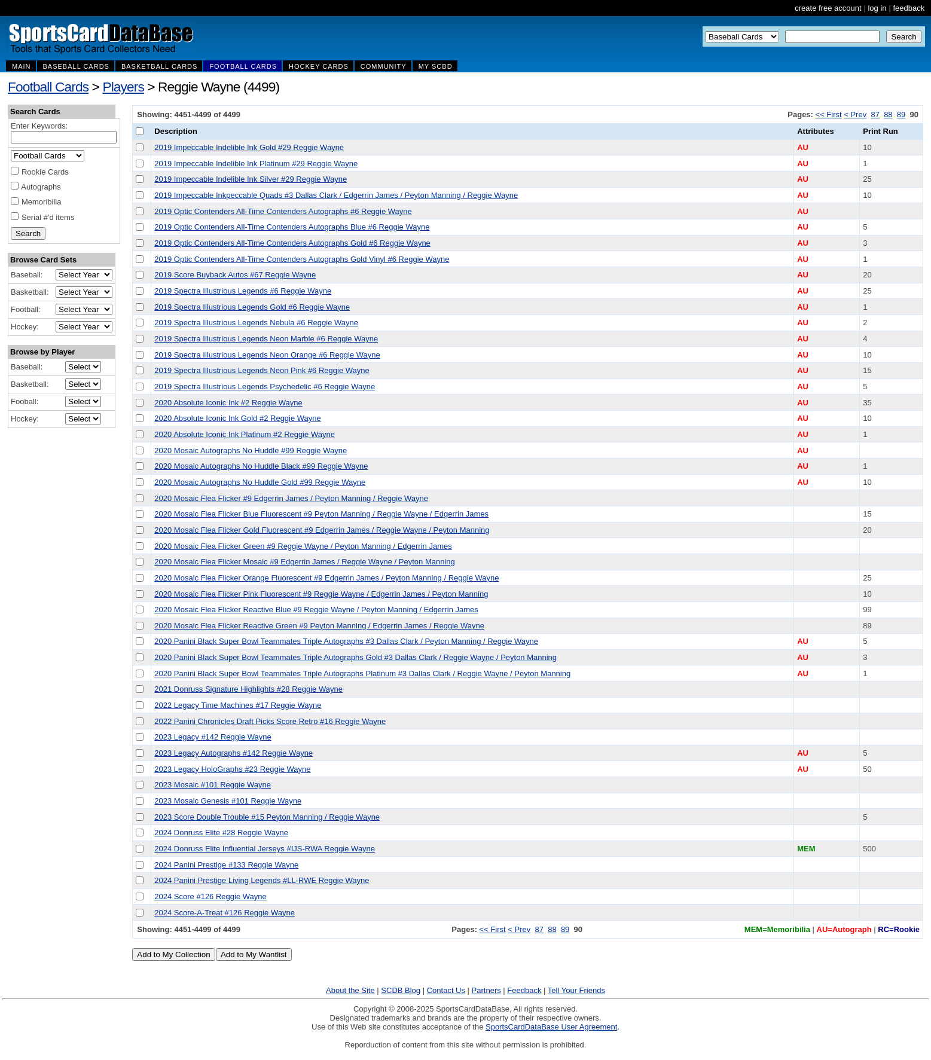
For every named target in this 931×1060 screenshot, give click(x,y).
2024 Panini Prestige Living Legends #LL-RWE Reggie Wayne (261, 880)
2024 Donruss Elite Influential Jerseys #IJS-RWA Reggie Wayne (264, 848)
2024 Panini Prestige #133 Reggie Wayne (226, 864)
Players (123, 86)
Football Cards (48, 86)
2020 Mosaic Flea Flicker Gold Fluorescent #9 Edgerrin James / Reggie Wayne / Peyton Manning (321, 530)
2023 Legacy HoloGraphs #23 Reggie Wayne (232, 769)
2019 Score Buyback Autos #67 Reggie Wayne (235, 274)
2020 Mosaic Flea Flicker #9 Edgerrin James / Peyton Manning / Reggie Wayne (291, 498)
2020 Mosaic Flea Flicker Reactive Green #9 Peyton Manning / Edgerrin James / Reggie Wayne (319, 625)
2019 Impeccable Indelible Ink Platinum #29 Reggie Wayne (256, 163)
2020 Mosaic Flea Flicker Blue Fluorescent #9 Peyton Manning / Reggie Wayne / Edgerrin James (321, 513)
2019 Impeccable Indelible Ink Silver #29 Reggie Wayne (250, 179)
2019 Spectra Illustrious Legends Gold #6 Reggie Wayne (252, 307)
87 (875, 114)
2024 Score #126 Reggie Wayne (210, 896)
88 (888, 114)
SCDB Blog (400, 990)
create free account (828, 8)
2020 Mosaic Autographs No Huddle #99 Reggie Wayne (250, 450)
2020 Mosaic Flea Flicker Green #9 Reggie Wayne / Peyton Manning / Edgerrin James (302, 546)
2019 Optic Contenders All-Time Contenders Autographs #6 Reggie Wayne (282, 211)
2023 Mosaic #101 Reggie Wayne (212, 784)
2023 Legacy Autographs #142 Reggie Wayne (233, 753)
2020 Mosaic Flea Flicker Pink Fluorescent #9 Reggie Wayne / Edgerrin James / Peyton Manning (321, 593)
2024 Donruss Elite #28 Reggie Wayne (221, 832)
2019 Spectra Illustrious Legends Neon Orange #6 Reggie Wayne (267, 354)
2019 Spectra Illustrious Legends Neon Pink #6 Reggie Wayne (261, 370)
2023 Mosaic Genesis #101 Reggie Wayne (227, 800)
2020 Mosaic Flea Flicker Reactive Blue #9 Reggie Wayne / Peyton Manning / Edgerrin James (316, 609)
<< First (829, 114)
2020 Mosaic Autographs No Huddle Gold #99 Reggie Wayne (259, 482)
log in (877, 8)
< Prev (855, 114)
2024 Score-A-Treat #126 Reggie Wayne (224, 912)
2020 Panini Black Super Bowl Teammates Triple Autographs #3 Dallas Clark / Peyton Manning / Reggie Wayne (346, 641)
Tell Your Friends (576, 990)
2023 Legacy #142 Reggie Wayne (212, 736)
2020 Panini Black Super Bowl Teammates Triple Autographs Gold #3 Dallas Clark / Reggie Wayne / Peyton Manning (355, 657)
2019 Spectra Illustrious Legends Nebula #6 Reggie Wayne (256, 322)
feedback (908, 8)
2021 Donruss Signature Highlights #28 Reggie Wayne (248, 689)
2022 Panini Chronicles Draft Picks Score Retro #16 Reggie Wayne (270, 721)
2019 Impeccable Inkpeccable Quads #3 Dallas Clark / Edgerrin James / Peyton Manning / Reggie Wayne (336, 195)
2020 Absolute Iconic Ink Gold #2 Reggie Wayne (237, 418)
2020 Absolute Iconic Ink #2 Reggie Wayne (228, 402)
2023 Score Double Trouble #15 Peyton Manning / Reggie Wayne (267, 816)
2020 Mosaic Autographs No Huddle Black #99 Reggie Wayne (261, 466)
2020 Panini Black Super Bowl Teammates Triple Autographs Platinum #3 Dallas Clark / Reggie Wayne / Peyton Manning (362, 673)
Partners (486, 990)
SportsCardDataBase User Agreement (551, 1026)
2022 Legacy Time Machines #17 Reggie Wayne (237, 705)
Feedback (524, 990)
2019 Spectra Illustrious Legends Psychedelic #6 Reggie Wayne (264, 386)
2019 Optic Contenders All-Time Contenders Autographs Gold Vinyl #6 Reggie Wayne (301, 259)
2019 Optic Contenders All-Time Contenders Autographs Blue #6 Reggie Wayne (291, 226)
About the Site (350, 990)
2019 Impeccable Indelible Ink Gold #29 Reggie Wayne (249, 147)
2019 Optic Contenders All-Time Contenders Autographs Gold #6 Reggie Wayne (292, 243)
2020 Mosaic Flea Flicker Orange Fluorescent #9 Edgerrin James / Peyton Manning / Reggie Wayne (326, 577)
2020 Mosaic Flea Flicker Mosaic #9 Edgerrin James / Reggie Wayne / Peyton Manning (304, 561)
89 (901, 114)
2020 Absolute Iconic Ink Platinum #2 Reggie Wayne (244, 434)
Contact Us (446, 990)
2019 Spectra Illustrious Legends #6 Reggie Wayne (242, 290)
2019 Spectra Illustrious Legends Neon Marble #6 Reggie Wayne (266, 338)
